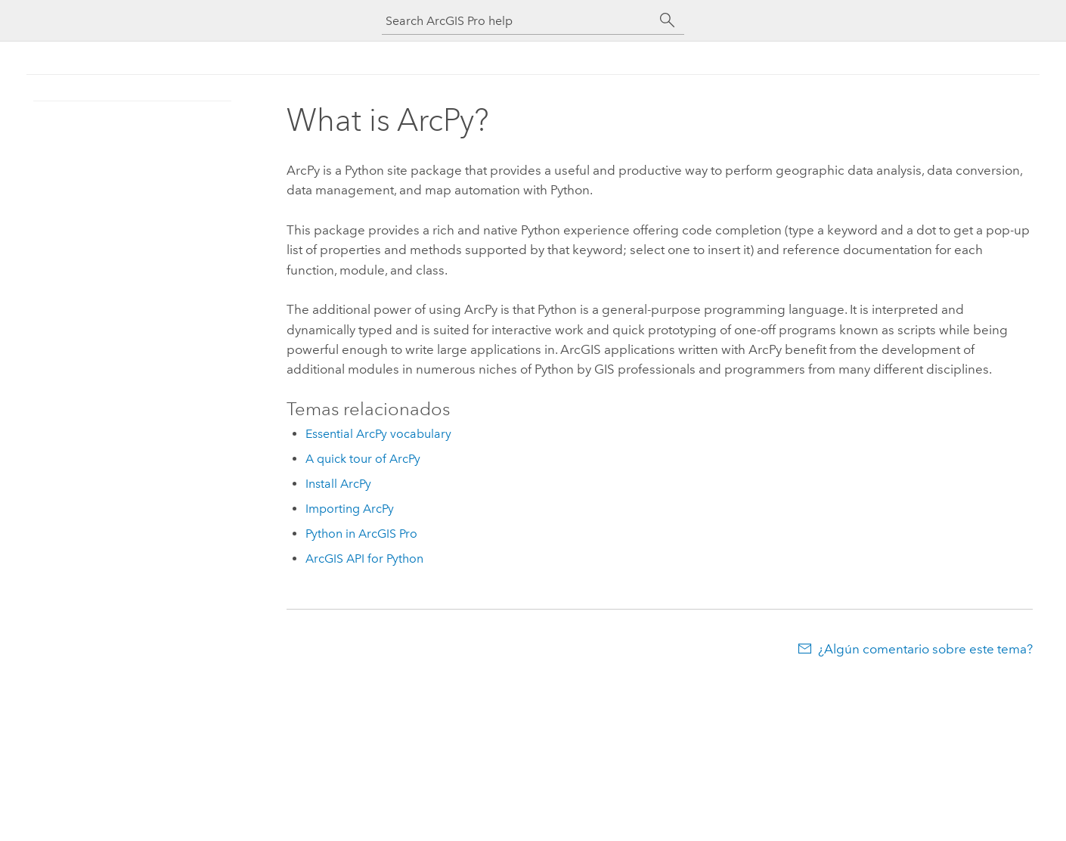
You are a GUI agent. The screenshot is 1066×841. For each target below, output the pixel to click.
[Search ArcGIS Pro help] (518, 21)
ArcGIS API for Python (364, 558)
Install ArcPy (338, 483)
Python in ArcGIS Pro (361, 533)
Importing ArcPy (349, 508)
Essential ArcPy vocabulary (378, 434)
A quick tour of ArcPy (362, 459)
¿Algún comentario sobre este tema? (925, 648)
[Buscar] (667, 20)
